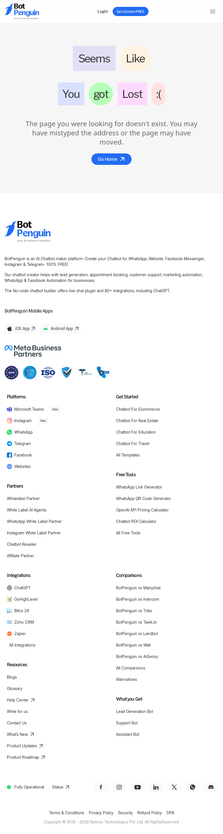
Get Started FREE (130, 11)
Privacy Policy (101, 812)
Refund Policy (149, 812)
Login (102, 11)
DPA (170, 812)
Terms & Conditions (66, 812)
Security (125, 812)
